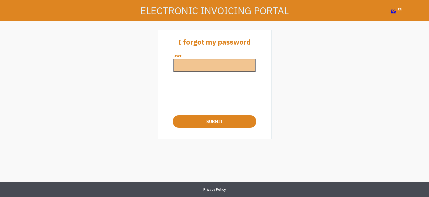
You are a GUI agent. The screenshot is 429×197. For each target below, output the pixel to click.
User (177, 56)
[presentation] (214, 93)
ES (393, 11)
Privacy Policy (214, 189)
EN (400, 9)
